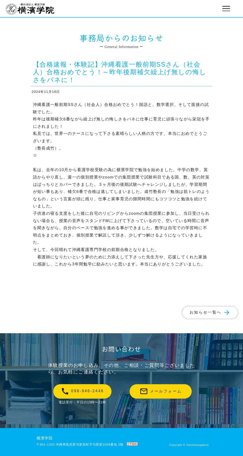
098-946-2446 (82, 391)
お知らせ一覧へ (210, 312)
